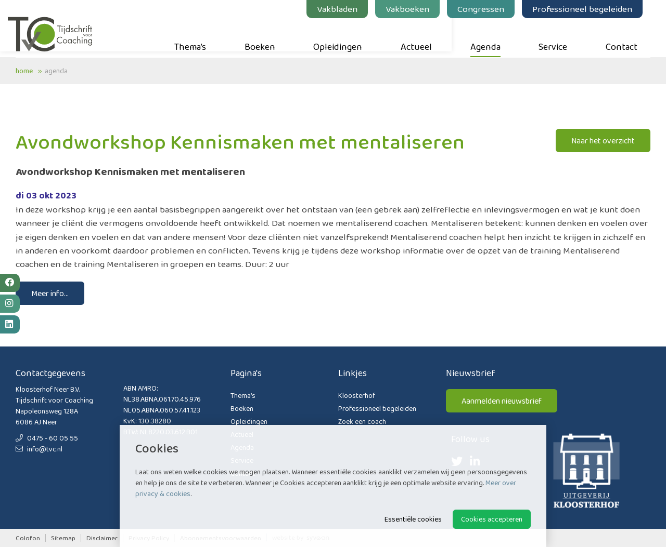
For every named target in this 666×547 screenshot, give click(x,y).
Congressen (488, 9)
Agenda (493, 37)
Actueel (424, 37)
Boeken (267, 37)
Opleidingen (345, 37)
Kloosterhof (356, 395)
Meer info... (50, 293)
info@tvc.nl (39, 449)
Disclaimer (102, 538)
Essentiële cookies (413, 519)
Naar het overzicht (603, 140)
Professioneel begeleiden (590, 9)
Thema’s (198, 37)
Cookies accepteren (491, 519)
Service (560, 37)
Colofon (28, 538)
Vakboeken (415, 9)
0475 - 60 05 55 (47, 438)
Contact (629, 37)
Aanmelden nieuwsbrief (502, 401)
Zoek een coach (362, 421)
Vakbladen (345, 9)
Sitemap (63, 538)
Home (24, 70)
